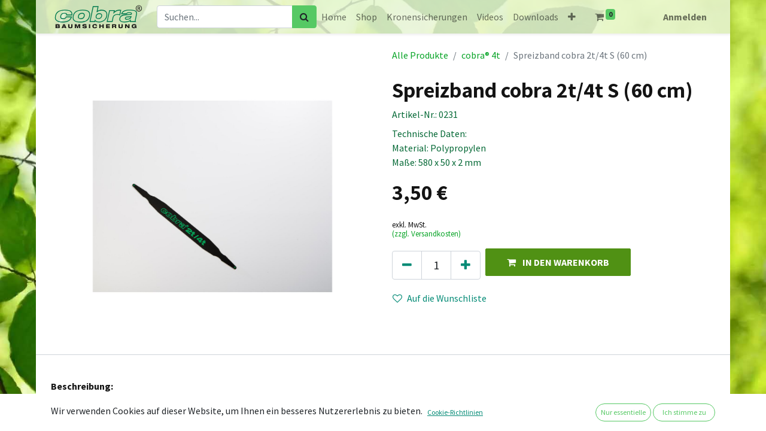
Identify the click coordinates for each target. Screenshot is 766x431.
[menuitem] (334, 17)
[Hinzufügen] (466, 265)
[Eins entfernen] (407, 265)
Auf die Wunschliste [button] (440, 298)
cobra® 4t (480, 55)
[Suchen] (304, 16)
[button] (571, 17)
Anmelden (685, 17)
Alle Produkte (420, 55)
